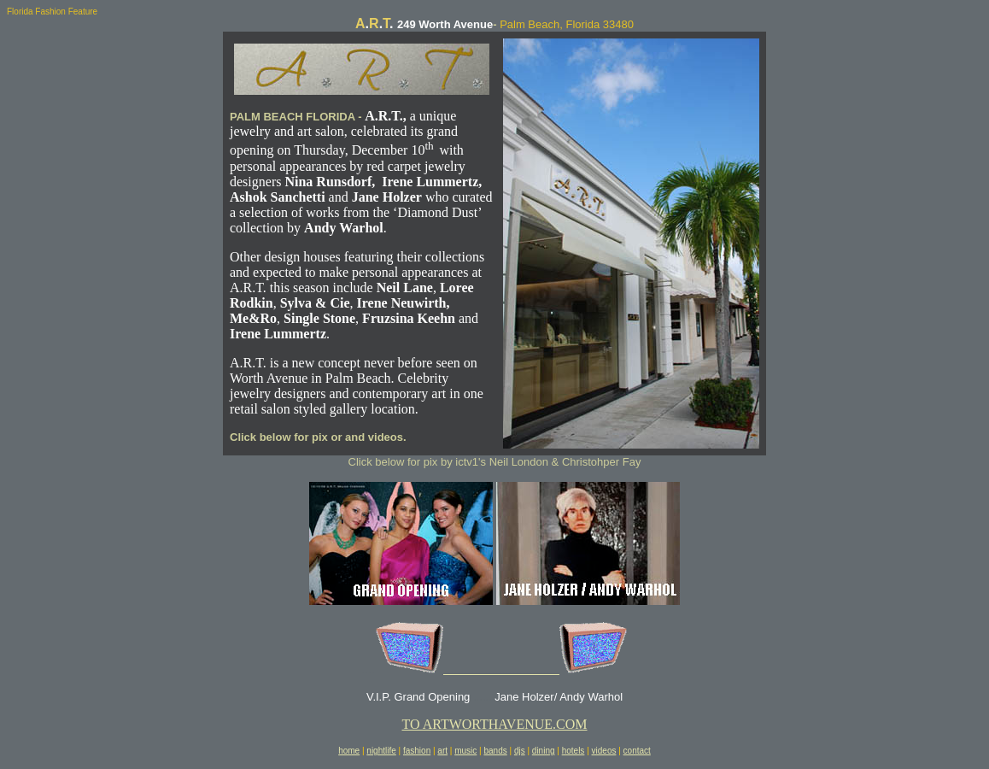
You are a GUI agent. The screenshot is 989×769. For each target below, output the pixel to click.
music (465, 750)
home (349, 750)
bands (494, 750)
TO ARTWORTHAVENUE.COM (494, 724)
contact (637, 750)
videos (604, 750)
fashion (416, 750)
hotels (573, 750)
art (442, 750)
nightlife (380, 750)
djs (519, 750)
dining (543, 750)
